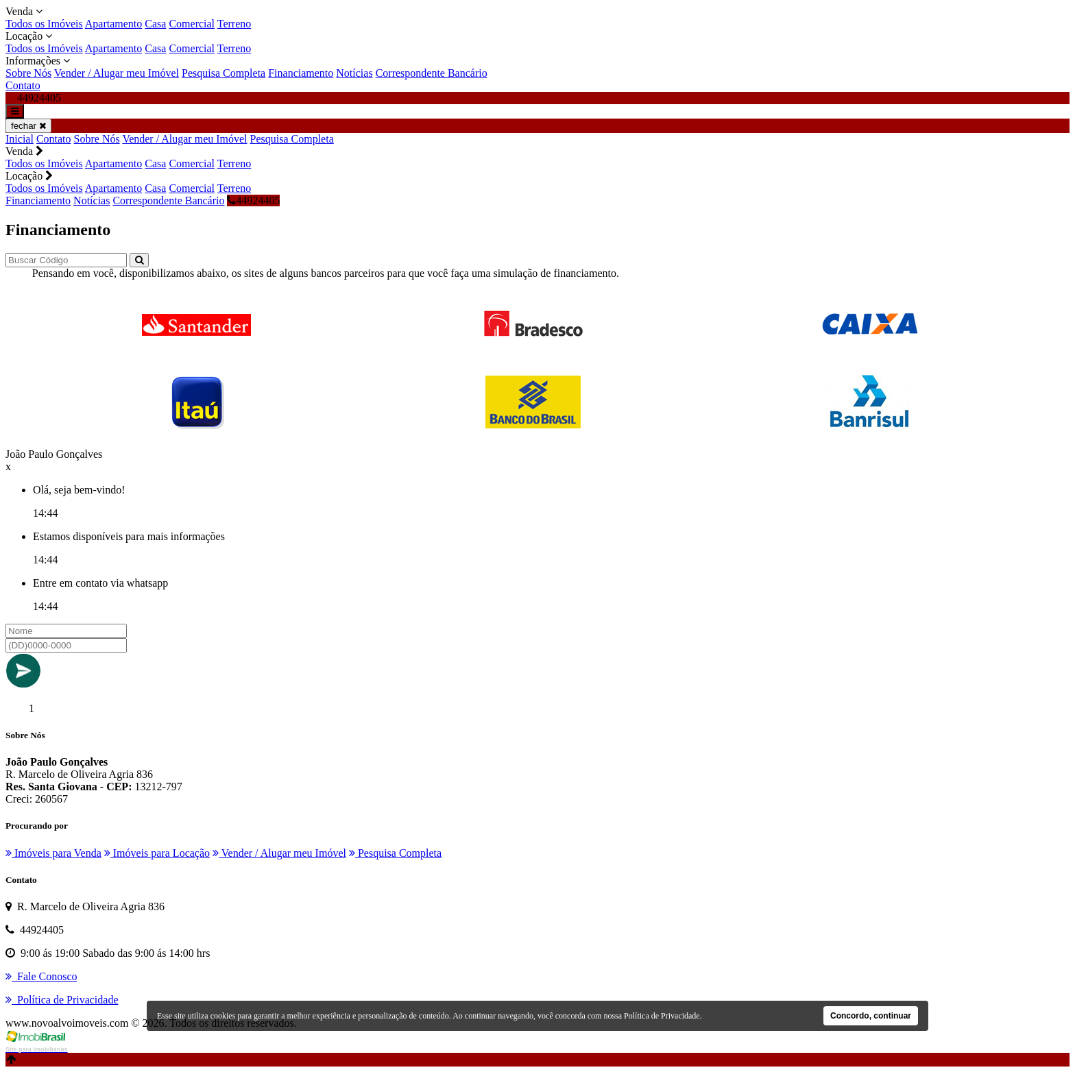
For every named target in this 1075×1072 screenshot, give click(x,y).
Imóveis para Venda (53, 853)
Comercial (192, 23)
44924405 (253, 200)
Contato (22, 85)
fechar (28, 126)
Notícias (354, 73)
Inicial (19, 139)
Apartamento (114, 23)
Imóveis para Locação (157, 853)
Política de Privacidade (662, 1016)
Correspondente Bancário (431, 73)
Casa (155, 23)
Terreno (234, 23)
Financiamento (300, 73)
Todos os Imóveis (44, 23)
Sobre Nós (28, 73)
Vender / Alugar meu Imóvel (116, 73)
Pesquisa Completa (223, 73)
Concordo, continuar (870, 1016)
